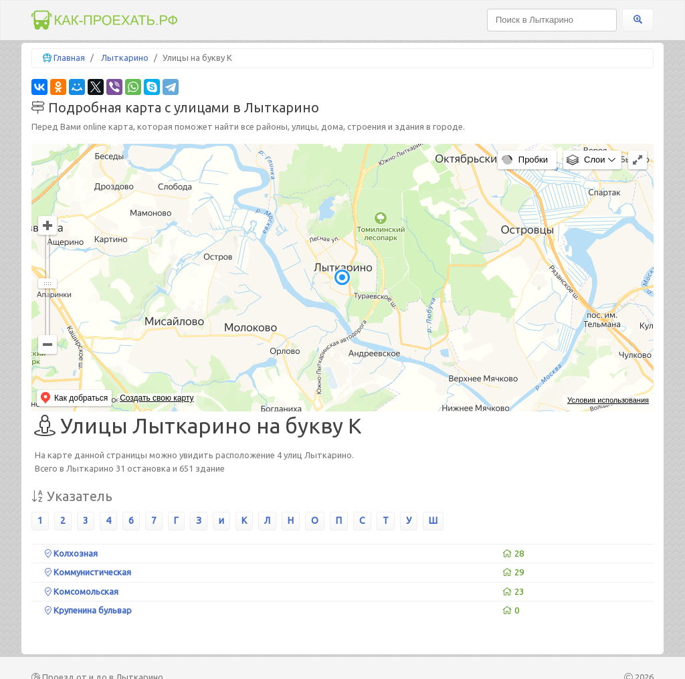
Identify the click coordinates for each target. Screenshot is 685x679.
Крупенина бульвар (88, 610)
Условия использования (608, 400)
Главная (69, 57)
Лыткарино (125, 57)
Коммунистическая (88, 572)
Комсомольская (81, 591)
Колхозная (71, 553)
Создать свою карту (156, 398)
